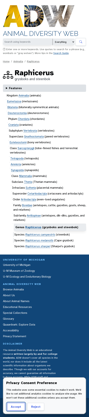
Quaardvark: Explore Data (19, 324)
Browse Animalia (13, 289)
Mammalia (25, 176)
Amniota (16, 164)
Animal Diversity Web (40, 33)
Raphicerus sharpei (37, 246)
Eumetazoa (14, 101)
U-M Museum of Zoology (19, 271)
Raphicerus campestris (40, 234)
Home (6, 61)
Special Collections (15, 313)
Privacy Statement (14, 336)
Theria (28, 182)
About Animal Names (16, 301)
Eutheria (31, 188)
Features (15, 88)
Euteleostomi (18, 142)
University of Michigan (16, 265)
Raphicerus (33, 61)
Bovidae (27, 205)
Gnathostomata (34, 136)
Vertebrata (30, 130)
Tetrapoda (17, 158)
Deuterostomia (17, 113)
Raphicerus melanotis (39, 240)
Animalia (18, 61)
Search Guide (61, 53)
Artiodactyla (28, 199)
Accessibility (11, 330)
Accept (15, 407)
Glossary (8, 319)
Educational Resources (17, 307)
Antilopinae (34, 215)
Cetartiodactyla (37, 193)
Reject (34, 407)
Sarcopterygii (26, 148)
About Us (9, 295)
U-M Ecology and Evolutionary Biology (27, 276)
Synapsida (17, 170)
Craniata (13, 125)
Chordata (23, 119)
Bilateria (12, 107)
